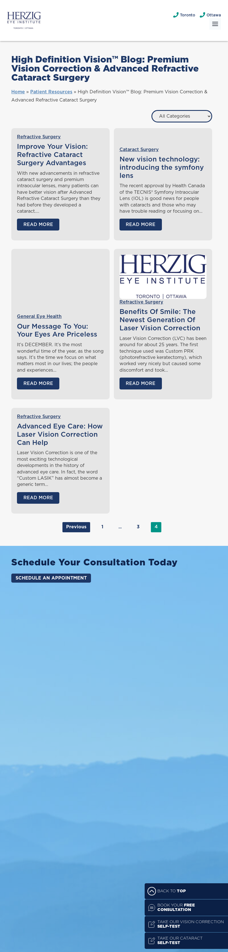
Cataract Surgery (139, 149)
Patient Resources (51, 92)
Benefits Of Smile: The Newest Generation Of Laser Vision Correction (160, 320)
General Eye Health (39, 316)
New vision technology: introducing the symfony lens (162, 167)
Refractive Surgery (39, 137)
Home (18, 92)
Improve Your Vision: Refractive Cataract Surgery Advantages (52, 155)
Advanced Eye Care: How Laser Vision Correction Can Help (60, 434)
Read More (38, 224)
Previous (76, 527)
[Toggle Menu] (215, 24)
